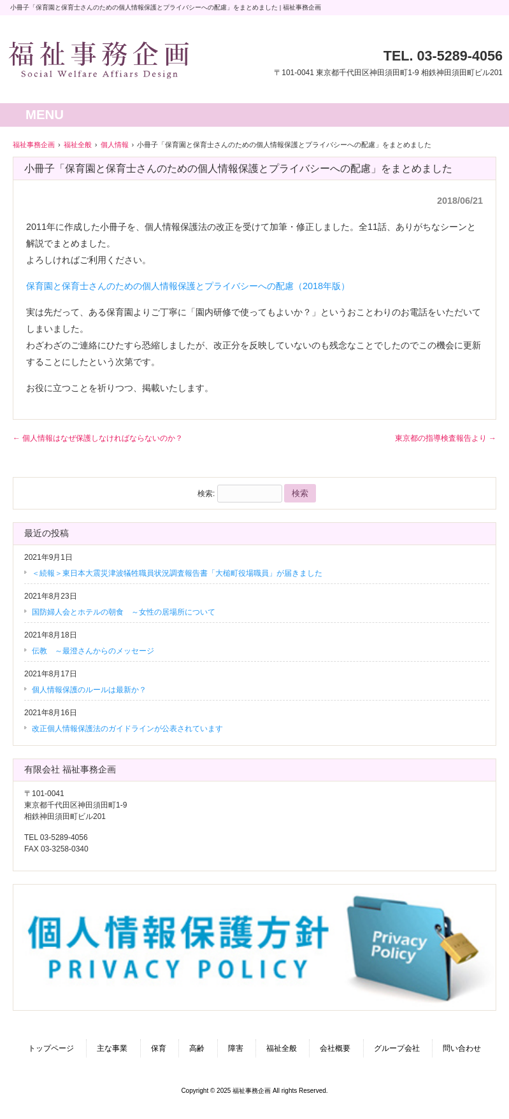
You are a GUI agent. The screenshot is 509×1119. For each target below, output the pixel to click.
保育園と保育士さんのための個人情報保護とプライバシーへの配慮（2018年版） (188, 286)
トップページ (51, 1048)
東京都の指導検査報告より (445, 438)
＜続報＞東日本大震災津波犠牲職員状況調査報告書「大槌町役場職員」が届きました (177, 573)
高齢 (196, 1048)
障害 (235, 1048)
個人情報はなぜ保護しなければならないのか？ (98, 438)
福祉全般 (281, 1048)
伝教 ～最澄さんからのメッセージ (93, 650)
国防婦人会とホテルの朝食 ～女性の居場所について (123, 612)
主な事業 (112, 1048)
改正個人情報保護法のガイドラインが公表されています (127, 728)
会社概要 (335, 1048)
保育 (158, 1048)
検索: (206, 493)
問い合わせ (462, 1048)
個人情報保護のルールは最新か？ (89, 689)
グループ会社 (397, 1048)
